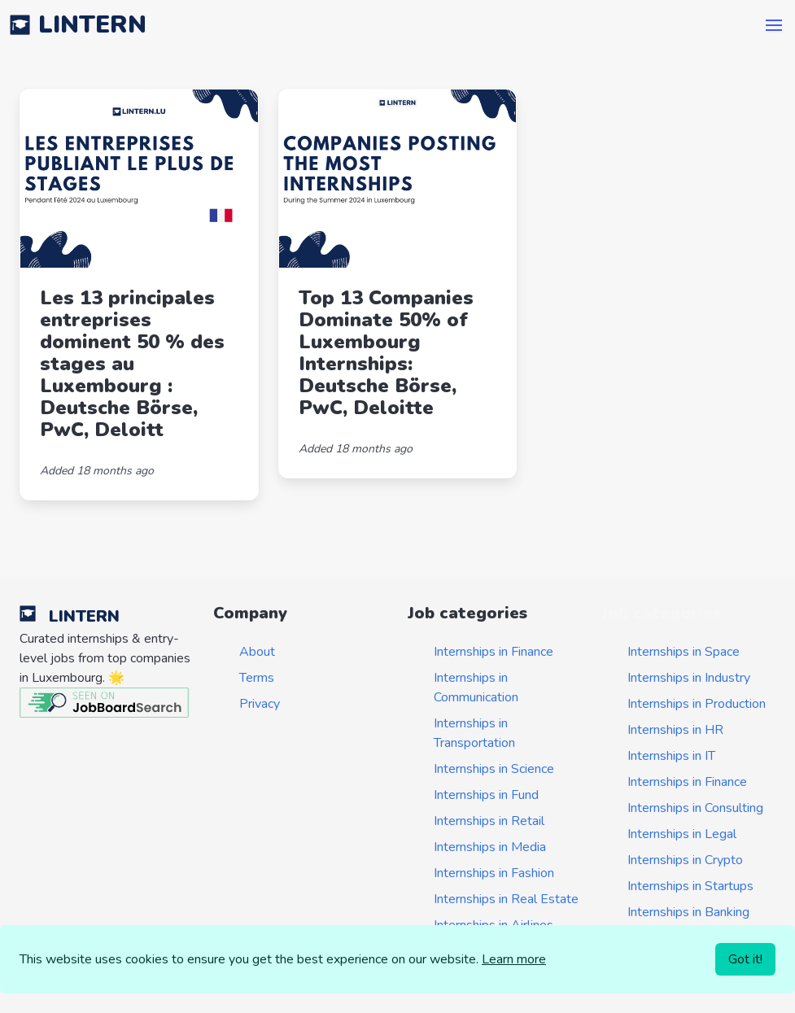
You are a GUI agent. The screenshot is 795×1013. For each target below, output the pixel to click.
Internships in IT (671, 756)
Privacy (259, 704)
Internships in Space (683, 652)
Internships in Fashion (494, 873)
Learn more (514, 959)
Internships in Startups (690, 886)
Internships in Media (490, 847)
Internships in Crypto (685, 860)
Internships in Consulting (695, 808)
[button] (774, 25)
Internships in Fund (486, 795)
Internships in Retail (489, 821)
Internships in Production (696, 704)
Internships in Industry (688, 678)
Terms (256, 678)
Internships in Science (494, 769)
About (257, 652)
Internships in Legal (681, 834)
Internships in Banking (688, 912)
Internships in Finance (493, 652)
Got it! (745, 959)
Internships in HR (675, 730)
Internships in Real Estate (506, 899)
